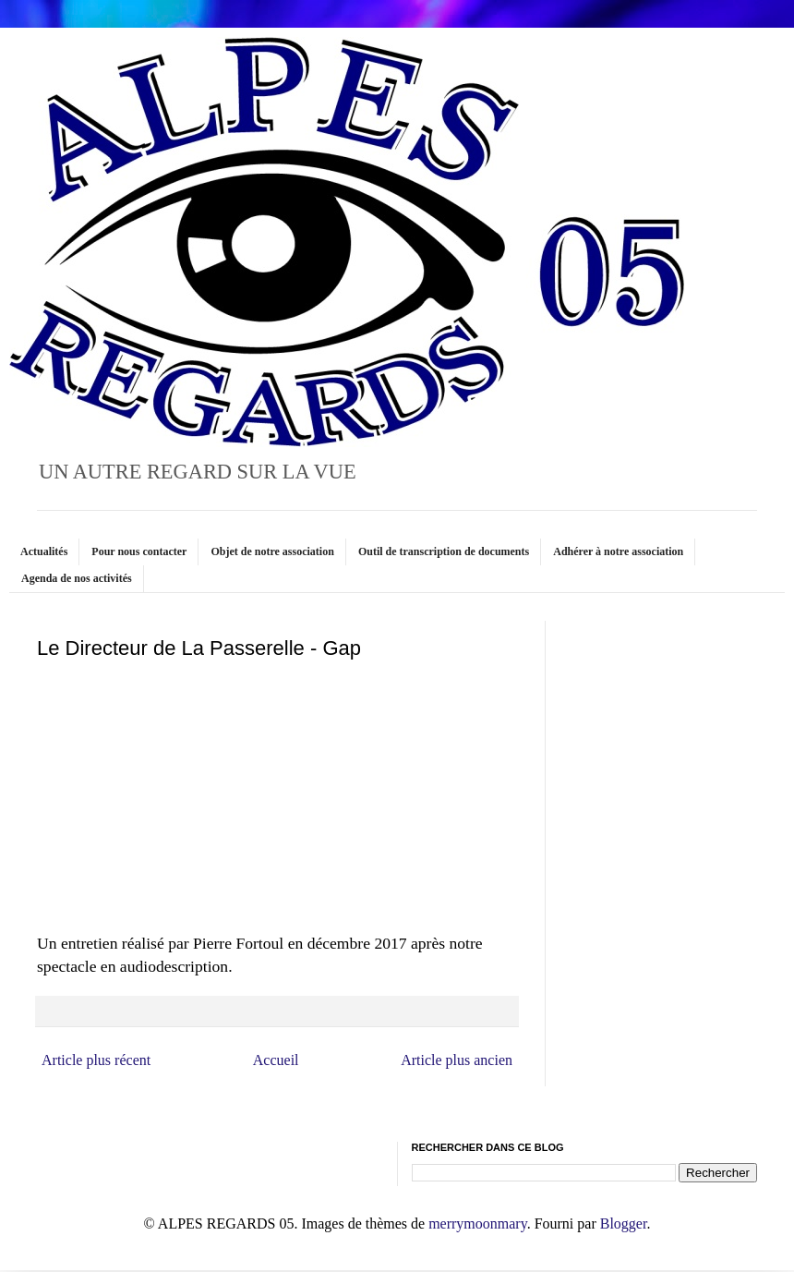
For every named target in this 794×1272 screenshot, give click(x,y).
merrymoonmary (477, 1223)
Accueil (276, 1060)
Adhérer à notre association (618, 551)
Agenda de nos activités (76, 578)
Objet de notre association (272, 551)
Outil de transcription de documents (443, 551)
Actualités (43, 551)
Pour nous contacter (138, 551)
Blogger (623, 1223)
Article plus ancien (456, 1060)
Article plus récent (96, 1060)
